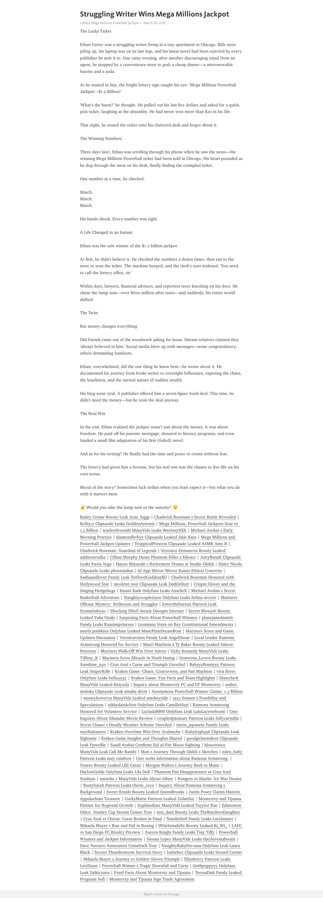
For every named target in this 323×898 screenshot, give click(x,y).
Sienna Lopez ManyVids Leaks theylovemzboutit (191, 839)
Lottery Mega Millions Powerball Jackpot (109, 23)
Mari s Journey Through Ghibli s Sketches (179, 751)
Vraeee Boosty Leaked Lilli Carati (110, 765)
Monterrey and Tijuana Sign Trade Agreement (152, 879)
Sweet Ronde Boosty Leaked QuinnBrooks (145, 791)
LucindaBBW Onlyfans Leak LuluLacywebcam (183, 711)
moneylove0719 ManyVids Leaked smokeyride (125, 698)
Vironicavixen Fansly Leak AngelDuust (155, 637)
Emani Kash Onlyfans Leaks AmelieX (153, 590)
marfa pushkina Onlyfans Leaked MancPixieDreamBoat (130, 631)
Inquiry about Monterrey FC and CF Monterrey (177, 684)
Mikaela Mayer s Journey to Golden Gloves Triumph (131, 859)
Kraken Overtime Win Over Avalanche (145, 731)
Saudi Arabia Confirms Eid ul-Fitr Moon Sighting (155, 745)
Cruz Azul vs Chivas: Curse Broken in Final (122, 818)
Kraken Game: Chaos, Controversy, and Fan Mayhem (163, 671)
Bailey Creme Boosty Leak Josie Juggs (115, 517)
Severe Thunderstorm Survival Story (128, 852)
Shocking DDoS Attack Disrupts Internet (147, 611)
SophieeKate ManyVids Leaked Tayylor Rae (177, 805)
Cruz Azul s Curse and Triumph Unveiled (147, 664)
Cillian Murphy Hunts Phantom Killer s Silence (153, 557)
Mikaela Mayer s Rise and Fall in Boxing (117, 825)
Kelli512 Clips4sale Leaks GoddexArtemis (117, 523)
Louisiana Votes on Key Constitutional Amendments (185, 624)
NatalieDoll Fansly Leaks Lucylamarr (199, 818)
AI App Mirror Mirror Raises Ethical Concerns (179, 570)
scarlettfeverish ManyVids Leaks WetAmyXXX (144, 530)
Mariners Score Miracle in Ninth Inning (138, 657)
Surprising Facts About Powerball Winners (158, 617)
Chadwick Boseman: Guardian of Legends (118, 550)
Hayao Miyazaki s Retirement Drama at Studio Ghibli (165, 564)
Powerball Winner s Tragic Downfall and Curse (145, 865)
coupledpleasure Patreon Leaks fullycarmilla (198, 718)
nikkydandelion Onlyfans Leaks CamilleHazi (148, 704)
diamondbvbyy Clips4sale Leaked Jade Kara (156, 537)
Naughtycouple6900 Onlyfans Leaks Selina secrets (170, 597)
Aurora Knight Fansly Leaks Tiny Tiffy (179, 832)
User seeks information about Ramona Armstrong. (182, 758)
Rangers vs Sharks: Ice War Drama (209, 778)
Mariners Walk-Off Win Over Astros (133, 651)
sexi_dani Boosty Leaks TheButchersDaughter (198, 812)
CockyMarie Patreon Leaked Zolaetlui (159, 798)
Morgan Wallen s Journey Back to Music (182, 765)
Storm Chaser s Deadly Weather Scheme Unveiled (126, 724)
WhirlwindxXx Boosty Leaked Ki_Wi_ (192, 825)
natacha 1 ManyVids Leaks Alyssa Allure (136, 778)
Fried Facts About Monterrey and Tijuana (152, 872)
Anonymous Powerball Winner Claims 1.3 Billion (197, 691)
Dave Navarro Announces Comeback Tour (118, 845)
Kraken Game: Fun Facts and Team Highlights (173, 678)
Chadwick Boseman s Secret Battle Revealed (195, 517)
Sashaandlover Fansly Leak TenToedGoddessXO (123, 577)
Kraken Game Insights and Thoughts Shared (141, 738)
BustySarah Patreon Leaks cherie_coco (118, 785)
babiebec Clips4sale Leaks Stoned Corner (204, 852)
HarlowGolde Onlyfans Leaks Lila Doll (115, 771)
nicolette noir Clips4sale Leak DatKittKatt (151, 584)
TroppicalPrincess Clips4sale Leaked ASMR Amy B (181, 543)
